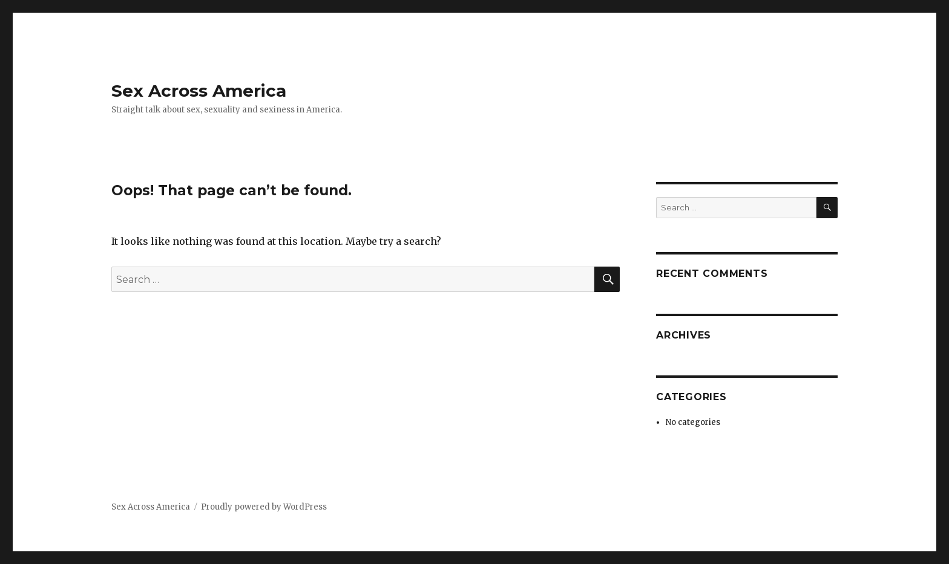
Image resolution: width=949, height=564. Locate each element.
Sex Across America (198, 90)
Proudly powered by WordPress (264, 507)
